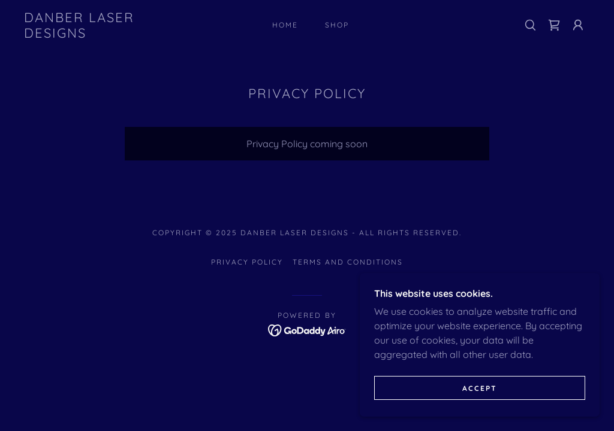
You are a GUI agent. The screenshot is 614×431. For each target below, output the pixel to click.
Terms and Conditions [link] (348, 261)
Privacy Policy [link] (247, 261)
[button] (578, 25)
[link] (99, 34)
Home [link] (285, 24)
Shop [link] (337, 24)
